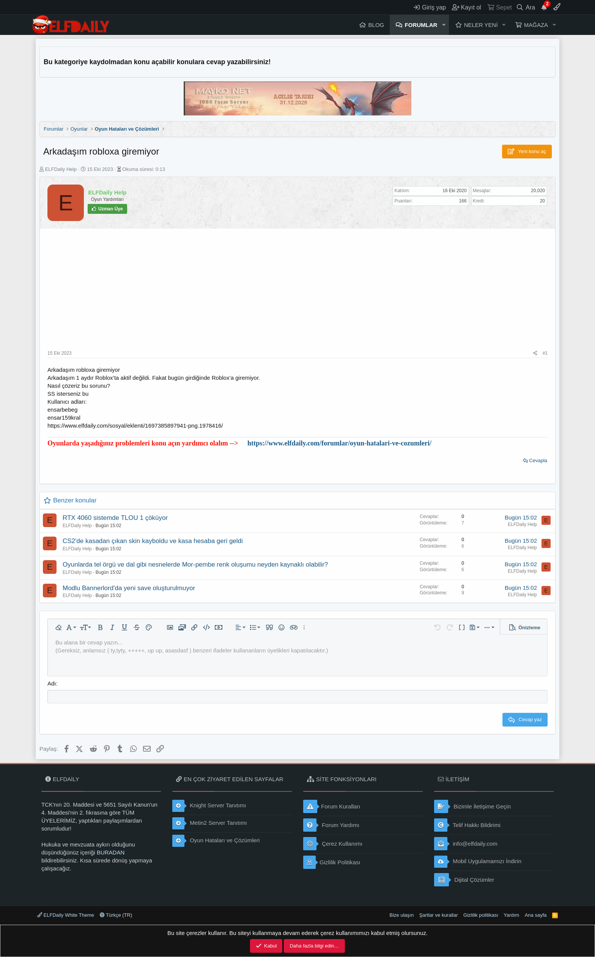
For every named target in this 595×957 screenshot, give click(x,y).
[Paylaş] (535, 353)
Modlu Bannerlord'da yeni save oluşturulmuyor (129, 588)
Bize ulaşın (402, 915)
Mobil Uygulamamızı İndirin (477, 862)
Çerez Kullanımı (332, 843)
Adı (51, 683)
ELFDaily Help (61, 169)
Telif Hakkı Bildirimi (467, 825)
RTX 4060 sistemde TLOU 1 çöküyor (115, 517)
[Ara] (525, 7)
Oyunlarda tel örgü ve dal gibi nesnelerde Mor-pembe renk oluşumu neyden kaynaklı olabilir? (195, 564)
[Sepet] (499, 7)
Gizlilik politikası (480, 915)
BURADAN (110, 852)
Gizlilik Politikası (331, 862)
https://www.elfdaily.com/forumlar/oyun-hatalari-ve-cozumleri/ (339, 443)
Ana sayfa (536, 915)
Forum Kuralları (331, 806)
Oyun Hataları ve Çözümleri (216, 841)
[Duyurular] (544, 7)
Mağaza (536, 25)
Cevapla (538, 460)
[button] (443, 25)
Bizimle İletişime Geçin (472, 806)
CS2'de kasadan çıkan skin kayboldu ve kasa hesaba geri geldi (153, 541)
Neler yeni (481, 25)
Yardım (511, 915)
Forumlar (421, 25)
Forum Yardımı (331, 825)
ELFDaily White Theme (65, 915)
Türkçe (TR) (116, 915)
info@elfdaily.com (465, 843)
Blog (376, 25)
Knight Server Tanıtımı (209, 806)
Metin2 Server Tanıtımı (209, 823)
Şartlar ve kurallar (438, 915)
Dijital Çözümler (464, 879)
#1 (545, 353)
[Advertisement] (297, 293)
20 (542, 201)
